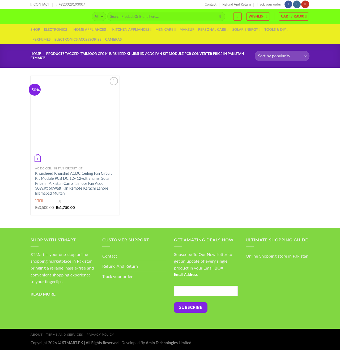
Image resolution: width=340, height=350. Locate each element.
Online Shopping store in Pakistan (277, 255)
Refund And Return (236, 4)
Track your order (269, 4)
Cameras (113, 39)
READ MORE (43, 293)
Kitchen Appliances (132, 29)
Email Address (186, 274)
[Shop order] (282, 56)
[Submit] (220, 16)
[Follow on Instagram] (297, 4)
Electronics (57, 29)
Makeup (187, 29)
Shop (35, 29)
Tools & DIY (276, 29)
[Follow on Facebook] (288, 4)
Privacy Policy (100, 334)
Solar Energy (246, 29)
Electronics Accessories (77, 39)
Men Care (165, 29)
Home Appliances (90, 29)
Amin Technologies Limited (168, 342)
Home (36, 54)
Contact (210, 4)
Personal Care (213, 29)
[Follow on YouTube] (305, 4)
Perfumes (41, 39)
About (36, 334)
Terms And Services (64, 334)
